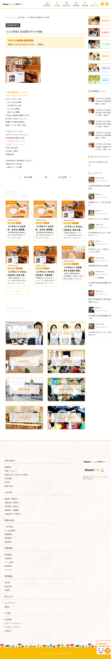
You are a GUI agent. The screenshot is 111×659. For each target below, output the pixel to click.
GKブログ (94, 4)
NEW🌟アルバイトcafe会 (98, 219)
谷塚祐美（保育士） (12, 503)
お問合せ (8, 631)
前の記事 (28, 177)
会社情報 (8, 478)
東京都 (7, 582)
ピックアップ (102, 181)
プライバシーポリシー (13, 623)
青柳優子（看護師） (12, 510)
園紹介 (7, 607)
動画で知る (9, 486)
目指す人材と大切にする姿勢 (16, 475)
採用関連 (101, 278)
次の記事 (62, 177)
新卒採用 (8, 555)
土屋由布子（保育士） (13, 514)
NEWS (7, 482)
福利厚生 (8, 542)
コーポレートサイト (12, 627)
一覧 (45, 177)
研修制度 (8, 534)
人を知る (57, 4)
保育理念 (8, 467)
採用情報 (76, 4)
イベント (8, 570)
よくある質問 (10, 530)
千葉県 (7, 590)
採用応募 (8, 566)
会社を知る (47, 4)
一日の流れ (9, 527)
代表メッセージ (11, 471)
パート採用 (9, 562)
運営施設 (85, 4)
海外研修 (8, 538)
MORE (17, 291)
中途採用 (8, 558)
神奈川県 (8, 586)
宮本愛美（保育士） (12, 506)
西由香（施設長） (12, 499)
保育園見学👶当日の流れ (98, 266)
